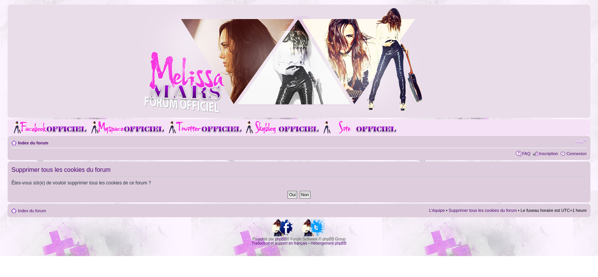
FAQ (526, 153)
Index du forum (33, 143)
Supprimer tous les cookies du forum (483, 210)
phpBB (280, 239)
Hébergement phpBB (328, 243)
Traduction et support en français (279, 243)
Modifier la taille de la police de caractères (581, 141)
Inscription (548, 153)
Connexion (576, 153)
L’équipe (437, 210)
